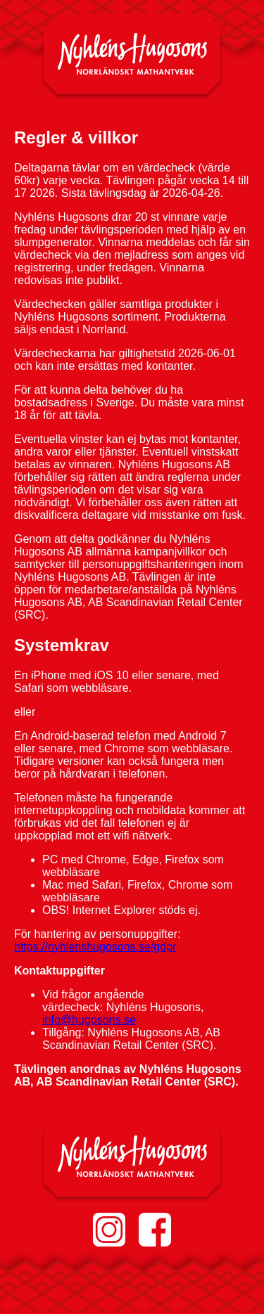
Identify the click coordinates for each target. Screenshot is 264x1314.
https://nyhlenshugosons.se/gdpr (95, 947)
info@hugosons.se (89, 1020)
